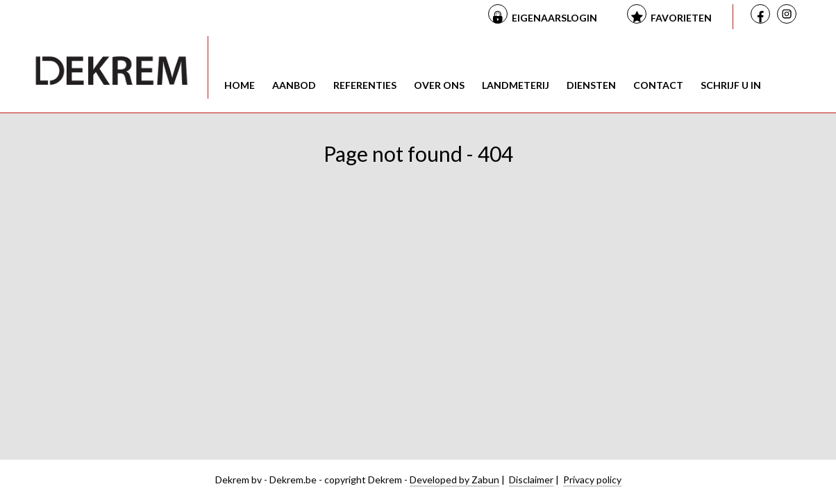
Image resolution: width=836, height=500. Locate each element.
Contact (658, 85)
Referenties (364, 85)
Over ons (439, 85)
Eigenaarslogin (554, 18)
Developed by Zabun (454, 479)
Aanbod (294, 85)
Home (239, 85)
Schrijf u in (731, 85)
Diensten (591, 85)
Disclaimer (531, 479)
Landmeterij (515, 85)
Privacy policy (592, 479)
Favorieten (681, 18)
